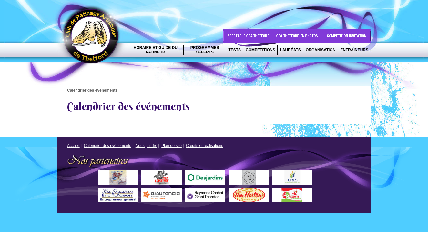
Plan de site (171, 145)
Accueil (73, 145)
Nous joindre (146, 145)
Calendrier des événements (107, 145)
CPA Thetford (92, 38)
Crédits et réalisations (204, 145)
